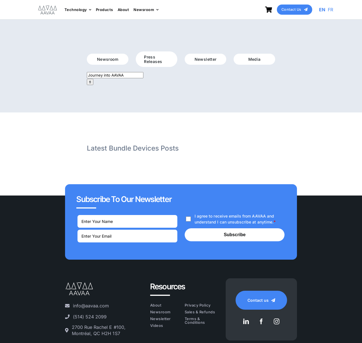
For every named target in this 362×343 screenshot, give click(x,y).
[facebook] (261, 321)
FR (330, 9)
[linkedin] (246, 321)
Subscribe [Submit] (234, 234)
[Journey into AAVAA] (115, 75)
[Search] (90, 82)
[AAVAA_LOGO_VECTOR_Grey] (47, 6)
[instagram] (276, 321)
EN (322, 9)
